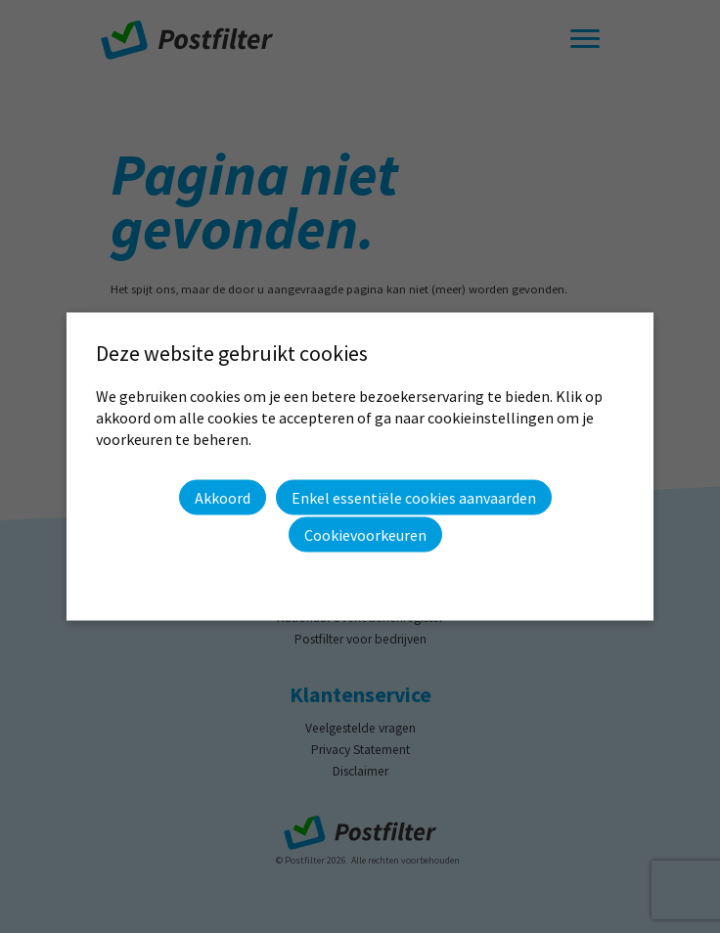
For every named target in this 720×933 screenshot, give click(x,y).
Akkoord (222, 497)
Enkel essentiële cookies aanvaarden (414, 498)
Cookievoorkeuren (365, 535)
